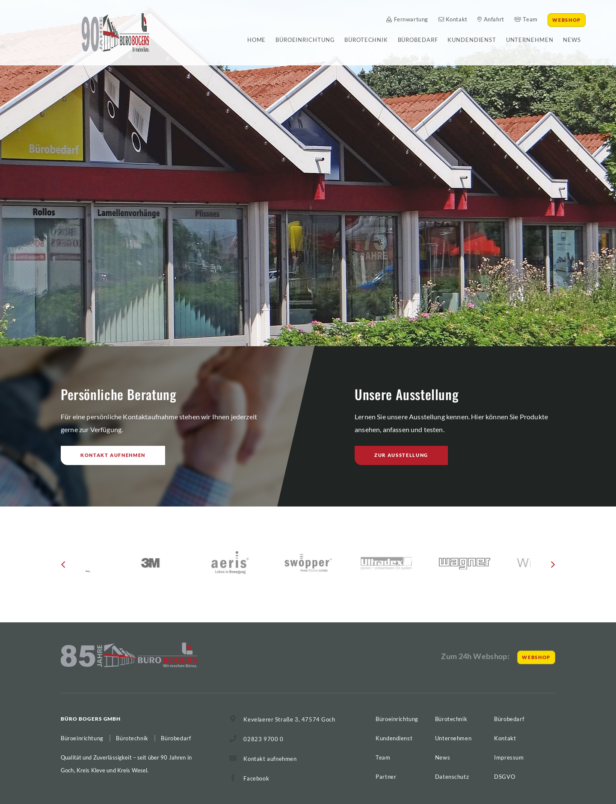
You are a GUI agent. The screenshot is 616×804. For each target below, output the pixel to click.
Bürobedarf (418, 39)
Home (256, 39)
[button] (63, 567)
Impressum (509, 757)
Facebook (256, 778)
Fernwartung (407, 19)
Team (526, 19)
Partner (386, 776)
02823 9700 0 (263, 739)
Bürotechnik (366, 39)
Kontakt (453, 19)
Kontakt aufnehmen (112, 455)
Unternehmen (530, 39)
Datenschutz (452, 776)
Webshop (566, 20)
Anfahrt (490, 19)
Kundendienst (471, 39)
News (572, 39)
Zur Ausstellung (401, 455)
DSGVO (504, 776)
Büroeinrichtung (305, 39)
